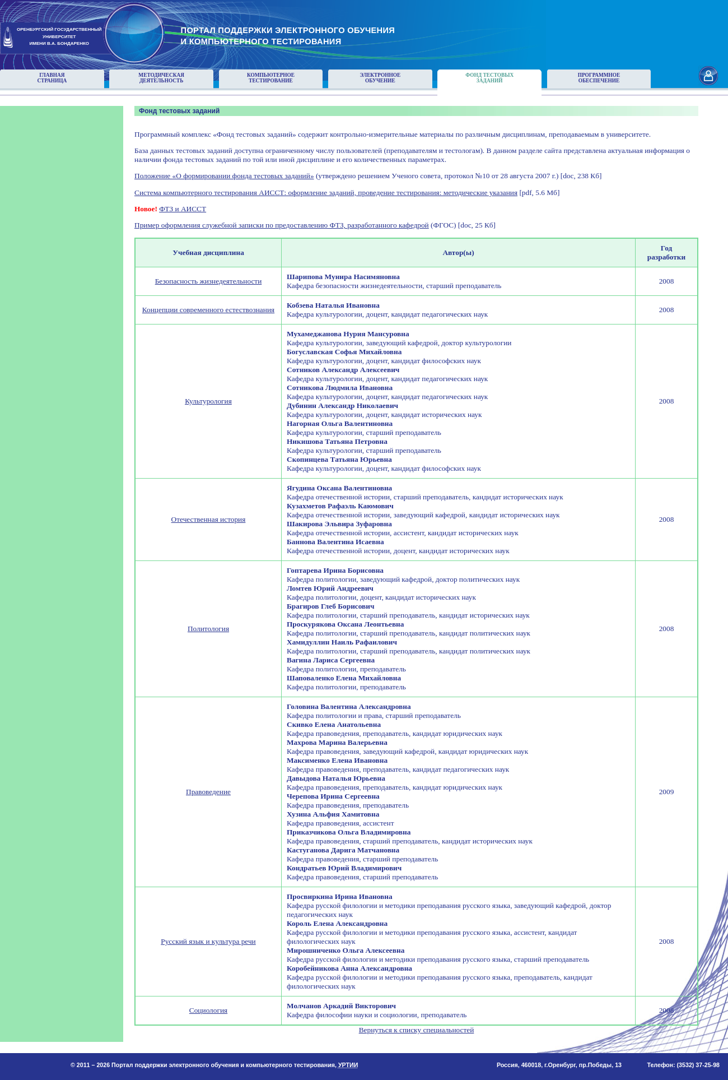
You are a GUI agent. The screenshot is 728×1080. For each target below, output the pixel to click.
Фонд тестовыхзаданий (489, 78)
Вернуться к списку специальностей (416, 1030)
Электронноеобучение (380, 78)
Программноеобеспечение (599, 78)
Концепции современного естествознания (208, 309)
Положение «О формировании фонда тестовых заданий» (224, 175)
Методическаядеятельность (161, 78)
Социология (208, 1010)
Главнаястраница (52, 78)
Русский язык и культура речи (208, 941)
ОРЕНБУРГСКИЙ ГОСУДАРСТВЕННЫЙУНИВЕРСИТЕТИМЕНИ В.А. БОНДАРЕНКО (59, 37)
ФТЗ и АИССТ (182, 209)
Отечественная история (208, 519)
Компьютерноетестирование (271, 78)
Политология (208, 628)
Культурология (208, 401)
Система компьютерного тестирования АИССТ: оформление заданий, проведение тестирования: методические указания (325, 192)
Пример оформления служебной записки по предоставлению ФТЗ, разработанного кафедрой (281, 225)
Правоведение (208, 791)
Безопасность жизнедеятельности (208, 281)
